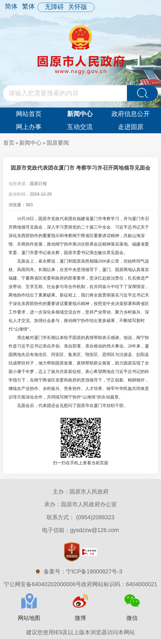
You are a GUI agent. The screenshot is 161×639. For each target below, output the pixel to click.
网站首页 (29, 113)
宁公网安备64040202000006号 (42, 584)
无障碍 (54, 6)
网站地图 (29, 618)
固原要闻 (58, 143)
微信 (132, 618)
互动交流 (80, 126)
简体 (11, 6)
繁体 (28, 6)
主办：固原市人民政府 (81, 491)
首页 (8, 143)
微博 (80, 618)
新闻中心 (80, 113)
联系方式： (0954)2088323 (80, 519)
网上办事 (29, 126)
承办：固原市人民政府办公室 (80, 504)
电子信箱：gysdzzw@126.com (80, 530)
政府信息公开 (131, 113)
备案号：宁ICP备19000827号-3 (83, 571)
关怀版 (77, 6)
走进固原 (130, 126)
